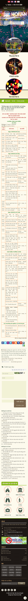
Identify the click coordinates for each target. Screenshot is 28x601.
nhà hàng (5, 575)
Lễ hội (7, 494)
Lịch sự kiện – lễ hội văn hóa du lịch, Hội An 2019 (14, 436)
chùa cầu (4, 572)
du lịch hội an (11, 567)
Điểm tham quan (20, 494)
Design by (14, 595)
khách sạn (18, 572)
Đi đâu (20, 505)
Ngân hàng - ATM (20, 515)
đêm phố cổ (18, 569)
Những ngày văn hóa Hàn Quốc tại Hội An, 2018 (14, 433)
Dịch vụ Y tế (8, 515)
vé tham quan (18, 567)
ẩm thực (18, 575)
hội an (4, 567)
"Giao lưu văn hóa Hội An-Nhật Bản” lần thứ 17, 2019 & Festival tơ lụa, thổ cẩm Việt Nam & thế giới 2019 (13, 424)
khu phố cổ (4, 569)
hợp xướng (11, 572)
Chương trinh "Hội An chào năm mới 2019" (13, 439)
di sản (11, 575)
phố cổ (11, 569)
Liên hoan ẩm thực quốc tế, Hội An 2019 (12, 419)
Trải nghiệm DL (8, 505)
